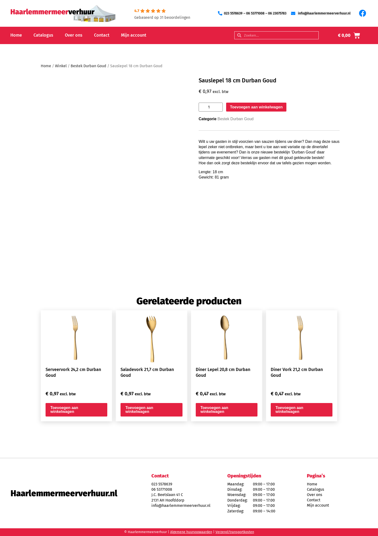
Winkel (61, 66)
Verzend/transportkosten (235, 532)
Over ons (73, 35)
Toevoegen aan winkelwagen (256, 107)
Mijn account (133, 35)
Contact (101, 35)
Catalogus (43, 35)
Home (16, 35)
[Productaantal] (211, 107)
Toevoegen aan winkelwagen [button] (64, 410)
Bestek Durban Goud (88, 66)
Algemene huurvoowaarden (191, 532)
